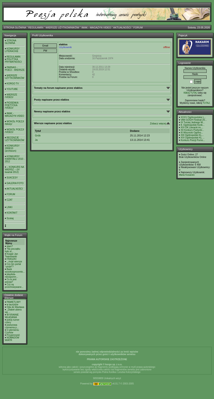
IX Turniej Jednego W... (193, 122)
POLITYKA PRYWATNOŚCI (13, 60)
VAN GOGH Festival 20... (194, 120)
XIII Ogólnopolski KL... (192, 135)
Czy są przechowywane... (14, 285)
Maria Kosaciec (187, 175)
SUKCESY (12, 177)
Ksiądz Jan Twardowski (11, 255)
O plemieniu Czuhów (12, 331)
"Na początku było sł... (12, 250)
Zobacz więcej (158, 123)
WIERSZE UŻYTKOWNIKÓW (62, 27)
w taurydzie (12, 304)
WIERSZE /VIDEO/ (11, 95)
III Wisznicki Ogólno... (192, 132)
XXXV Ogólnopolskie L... (193, 117)
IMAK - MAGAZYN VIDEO (96, 27)
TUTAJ (206, 103)
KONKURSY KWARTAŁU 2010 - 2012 (14, 159)
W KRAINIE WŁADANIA (12, 316)
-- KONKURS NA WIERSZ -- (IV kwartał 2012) (14, 169)
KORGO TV (13, 83)
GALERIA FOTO (15, 183)
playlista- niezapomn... (11, 275)
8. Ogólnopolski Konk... (193, 125)
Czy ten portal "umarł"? (13, 265)
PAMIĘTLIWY (14, 302)
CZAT (9, 200)
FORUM (138, 27)
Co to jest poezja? (10, 280)
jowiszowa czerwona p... (11, 326)
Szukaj (10, 218)
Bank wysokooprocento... (15, 270)
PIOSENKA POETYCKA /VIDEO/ (11, 105)
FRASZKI (11, 259)
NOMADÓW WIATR (12, 338)
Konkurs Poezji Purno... (193, 140)
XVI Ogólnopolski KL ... (192, 137)
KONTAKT (12, 213)
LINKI (9, 207)
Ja (36, 139)
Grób (37, 135)
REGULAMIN (35, 27)
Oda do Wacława (15, 307)
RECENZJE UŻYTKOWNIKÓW (14, 138)
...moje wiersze (14, 261)
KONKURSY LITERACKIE (12, 49)
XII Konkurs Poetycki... (192, 130)
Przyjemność (13, 335)
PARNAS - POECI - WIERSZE (15, 68)
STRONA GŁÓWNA (15, 27)
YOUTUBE (12, 89)
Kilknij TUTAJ (190, 93)
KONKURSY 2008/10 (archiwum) (12, 148)
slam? (10, 246)
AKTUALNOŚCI (122, 27)
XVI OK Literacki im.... (192, 127)
